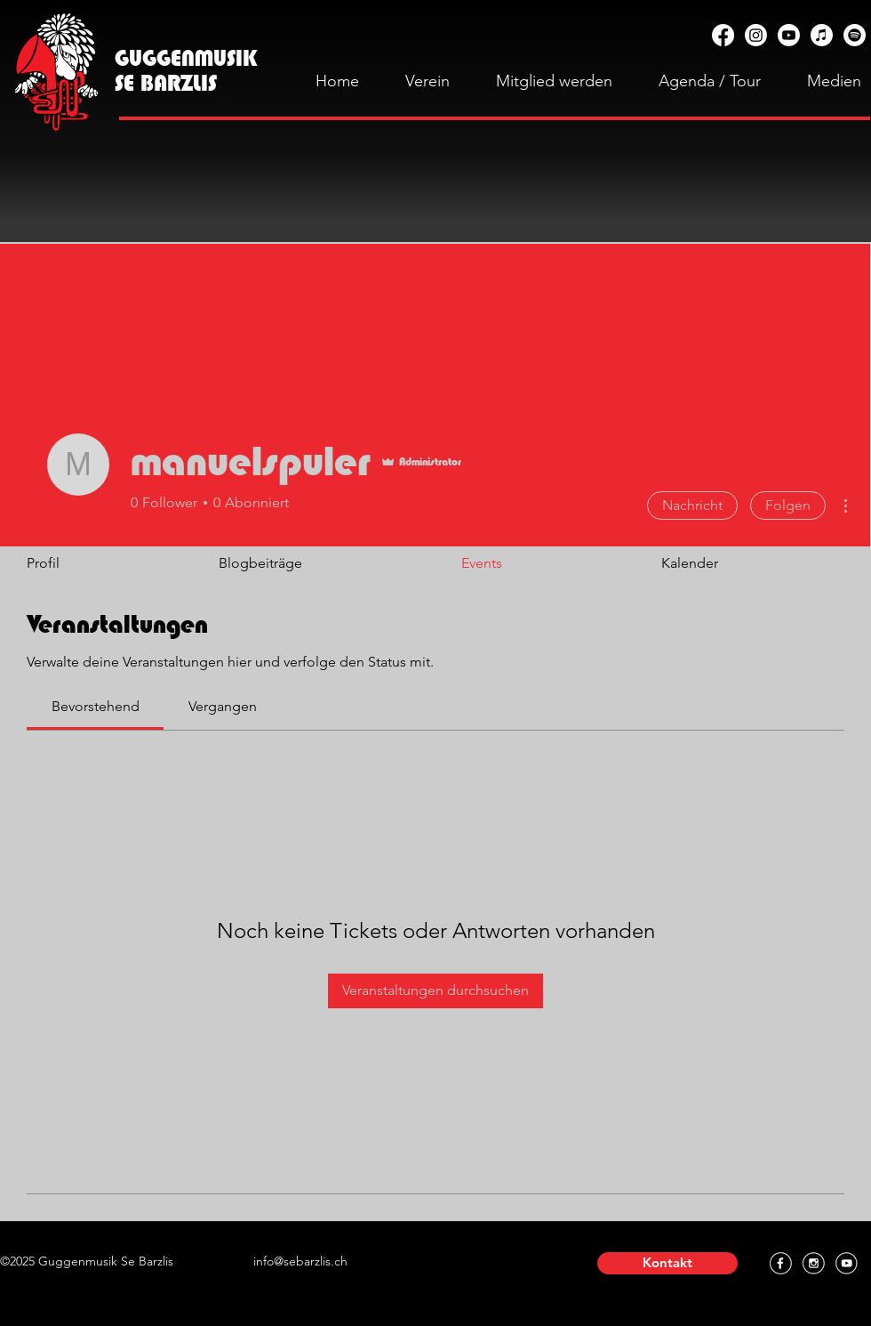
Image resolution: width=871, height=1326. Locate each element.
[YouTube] (789, 35)
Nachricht (692, 505)
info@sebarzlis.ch (300, 1261)
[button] (667, 1263)
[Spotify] (854, 35)
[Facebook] (723, 35)
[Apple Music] (822, 35)
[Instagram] (756, 35)
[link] (96, 706)
